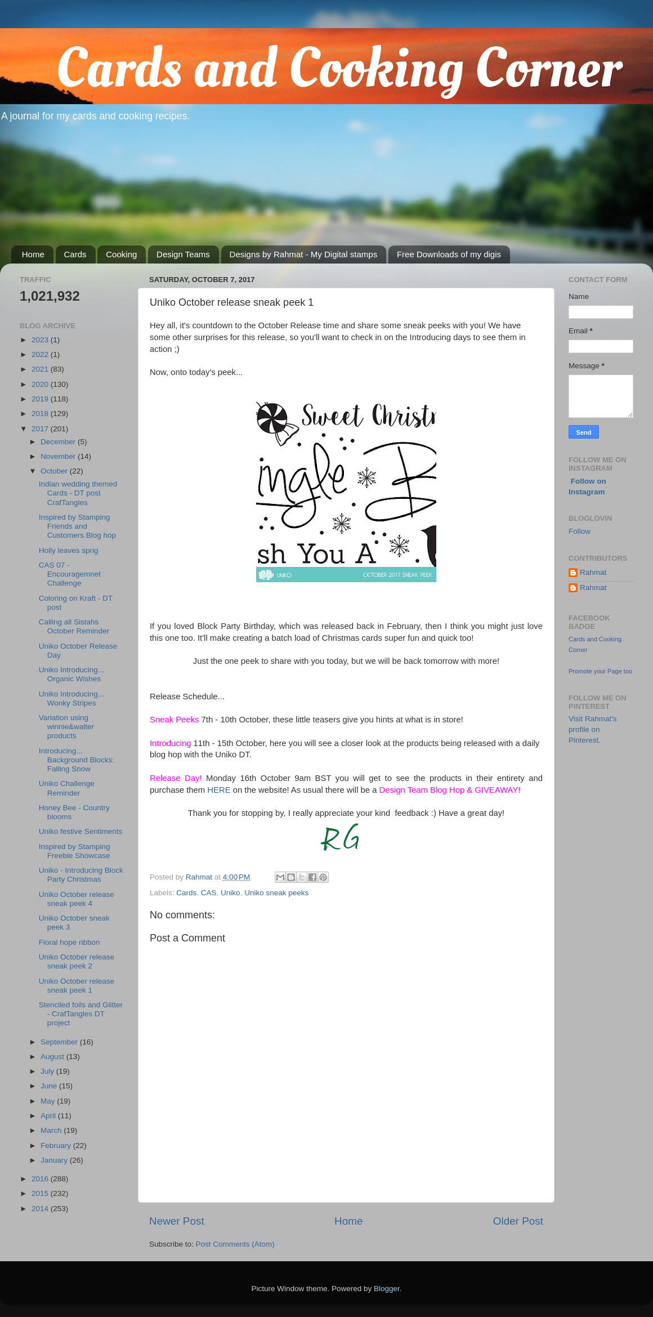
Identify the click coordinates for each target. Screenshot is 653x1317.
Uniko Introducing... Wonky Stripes (71, 698)
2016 (41, 1179)
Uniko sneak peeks (276, 893)
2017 (41, 429)
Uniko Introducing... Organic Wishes (71, 674)
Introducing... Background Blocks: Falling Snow (76, 760)
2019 (41, 399)
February (57, 1145)
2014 (41, 1208)
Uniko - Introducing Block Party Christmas (81, 874)
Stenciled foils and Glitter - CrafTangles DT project (81, 1014)
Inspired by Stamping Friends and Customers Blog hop (77, 526)
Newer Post (176, 1221)
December (59, 441)
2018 (41, 413)
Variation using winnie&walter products (66, 726)
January (55, 1160)
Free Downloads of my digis (449, 254)
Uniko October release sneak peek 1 (76, 985)
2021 (41, 369)
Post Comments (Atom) (235, 1244)
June (50, 1086)
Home (33, 254)
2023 (41, 340)
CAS (209, 893)
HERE (218, 789)
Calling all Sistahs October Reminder (74, 626)
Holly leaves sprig (69, 550)
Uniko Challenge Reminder (67, 788)
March (52, 1130)
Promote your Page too (600, 671)
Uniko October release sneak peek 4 (76, 899)
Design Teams (183, 254)
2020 (41, 384)
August (53, 1056)
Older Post (518, 1221)
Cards (75, 254)
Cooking (121, 254)
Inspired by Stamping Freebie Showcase (74, 851)
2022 (41, 354)
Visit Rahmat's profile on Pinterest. (593, 729)
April (49, 1115)
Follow (580, 531)
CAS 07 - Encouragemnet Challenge (70, 574)
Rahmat (593, 572)
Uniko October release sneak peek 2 (76, 961)
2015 (41, 1193)
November (59, 456)
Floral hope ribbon (69, 942)
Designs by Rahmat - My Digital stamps (304, 254)
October (55, 471)
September (60, 1042)
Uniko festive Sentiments (81, 831)
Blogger (387, 1288)
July (48, 1071)
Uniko (230, 893)
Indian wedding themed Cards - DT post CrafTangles (78, 493)
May (49, 1101)
